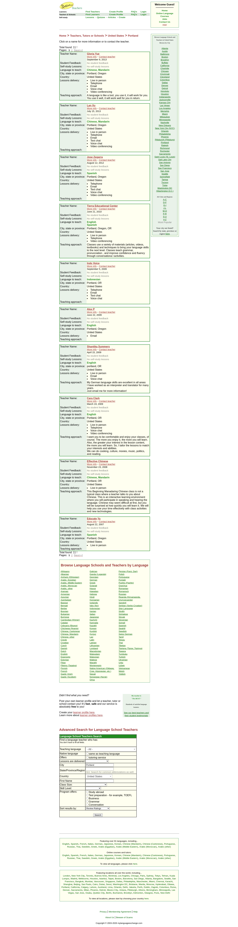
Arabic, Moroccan (69, 585)
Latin (92, 640)
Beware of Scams (124, 917)
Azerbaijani (66, 600)
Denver (164, 85)
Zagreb (154, 887)
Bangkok (79, 881)
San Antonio (165, 162)
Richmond (165, 148)
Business (92, 798)
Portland (133, 35)
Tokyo (157, 876)
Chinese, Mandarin (69, 634)
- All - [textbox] (90, 749)
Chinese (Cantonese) (153, 844)
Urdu (121, 662)
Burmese (65, 617)
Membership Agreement (120, 912)
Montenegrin (95, 665)
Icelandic (94, 603)
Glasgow (148, 893)
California (164, 65)
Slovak (122, 617)
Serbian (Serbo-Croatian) (130, 605)
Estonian (65, 660)
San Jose (164, 171)
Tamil (121, 637)
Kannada (94, 623)
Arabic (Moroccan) (148, 847)
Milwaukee (165, 117)
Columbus (165, 80)
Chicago (165, 71)
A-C (165, 199)
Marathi (93, 662)
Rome (173, 887)
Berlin (108, 893)
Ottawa (170, 884)
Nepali (93, 674)
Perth (139, 887)
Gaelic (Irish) (67, 674)
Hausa (93, 588)
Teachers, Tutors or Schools (87, 35)
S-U (165, 216)
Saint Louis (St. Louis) (164, 157)
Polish (121, 574)
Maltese (93, 660)
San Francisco (165, 168)
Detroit (165, 88)
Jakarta (132, 887)
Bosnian (64, 611)
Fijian (63, 662)
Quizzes (101, 17)
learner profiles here (91, 715)
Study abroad (95, 792)
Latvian (93, 643)
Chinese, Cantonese (70, 631)
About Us (109, 917)
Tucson (164, 182)
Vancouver (99, 881)
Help (135, 912)
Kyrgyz (93, 634)
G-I (164, 205)
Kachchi (93, 620)
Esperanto (65, 657)
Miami (165, 114)
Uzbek (122, 665)
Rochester (165, 151)
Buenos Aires (101, 876)
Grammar (93, 801)
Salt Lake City (164, 159)
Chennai (160, 881)
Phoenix (165, 137)
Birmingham (152, 890)
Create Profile (116, 11)
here (167, 234)
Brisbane (133, 884)
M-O (165, 211)
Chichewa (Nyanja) (70, 628)
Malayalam (95, 654)
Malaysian (94, 657)
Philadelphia (165, 134)
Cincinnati (165, 74)
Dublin (147, 887)
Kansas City (164, 102)
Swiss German (125, 634)
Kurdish (93, 631)
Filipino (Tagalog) (69, 665)
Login (143, 11)
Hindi (92, 597)
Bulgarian (65, 614)
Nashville (164, 122)
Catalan (64, 623)
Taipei (111, 878)
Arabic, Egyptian (68, 580)
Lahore (93, 887)
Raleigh (164, 145)
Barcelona (127, 878)
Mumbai (88, 881)
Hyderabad (161, 884)
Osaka (88, 893)
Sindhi (121, 611)
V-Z (164, 219)
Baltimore (164, 54)
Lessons (90, 17)
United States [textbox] (94, 776)
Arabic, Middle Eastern (71, 583)
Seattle (165, 174)
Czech (64, 645)
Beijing (77, 884)
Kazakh (93, 625)
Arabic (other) (164, 847)
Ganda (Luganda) (98, 574)
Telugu (122, 640)
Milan (86, 890)
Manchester (142, 881)
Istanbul (103, 878)
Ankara (122, 890)
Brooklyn (165, 60)
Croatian (65, 643)
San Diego (165, 165)
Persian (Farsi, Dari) (128, 571)
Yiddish (122, 674)
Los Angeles (165, 108)
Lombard (94, 648)
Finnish (64, 668)
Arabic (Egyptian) (106, 847)
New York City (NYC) (165, 128)
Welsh (121, 671)
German (93, 580)
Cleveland (165, 77)
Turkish (122, 657)
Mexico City (112, 890)
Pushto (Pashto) (126, 583)
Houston (165, 94)
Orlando (165, 131)
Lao (91, 637)
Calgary (84, 887)
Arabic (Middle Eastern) (127, 847)
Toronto (89, 876)
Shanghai (67, 884)
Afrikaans (65, 571)
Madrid (74, 878)
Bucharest (117, 893)
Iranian (93, 611)
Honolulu (165, 91)
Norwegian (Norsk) (98, 677)
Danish (64, 648)
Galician (93, 571)
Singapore (110, 881)
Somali (122, 623)
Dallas (165, 82)
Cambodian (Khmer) (70, 620)
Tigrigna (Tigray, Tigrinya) (130, 648)
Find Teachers (93, 11)
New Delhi (165, 893)
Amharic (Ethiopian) (70, 577)
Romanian (123, 588)
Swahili (122, 628)
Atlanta (165, 48)
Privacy (103, 912)
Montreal (112, 876)
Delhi (125, 887)
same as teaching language (103, 753)
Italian (92, 614)
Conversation (95, 804)
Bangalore (158, 878)
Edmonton (138, 893)
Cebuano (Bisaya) (69, 625)
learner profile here (84, 712)
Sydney (149, 876)
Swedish (123, 631)
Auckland (102, 887)
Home (165, 10)
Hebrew (93, 594)
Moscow (150, 884)
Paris (142, 876)
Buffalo (165, 62)
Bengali (64, 605)
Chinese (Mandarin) (132, 844)
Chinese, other (68, 637)
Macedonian (95, 651)
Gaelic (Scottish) (68, 677)
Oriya (92, 680)
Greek (92, 583)
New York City (78, 876)
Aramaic (64, 591)
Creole (64, 640)
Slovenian (123, 620)
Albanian (65, 574)
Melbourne (83, 878)
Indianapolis (164, 97)
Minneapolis (164, 120)
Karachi (169, 881)
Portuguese (124, 577)
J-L (164, 208)
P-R (165, 214)
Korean (93, 628)
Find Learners (93, 14)
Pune (156, 893)
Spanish (122, 625)
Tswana (122, 651)
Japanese (94, 617)
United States (116, 35)
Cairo (95, 884)
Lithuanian (94, 645)
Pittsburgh (132, 890)
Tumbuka (123, 654)
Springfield (165, 177)
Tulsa (164, 185)
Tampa (165, 179)
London (66, 876)
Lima (110, 887)
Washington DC (120, 884)
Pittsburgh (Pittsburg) (165, 139)
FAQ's (134, 11)
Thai (121, 643)
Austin (165, 51)
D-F (164, 202)
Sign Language (126, 608)
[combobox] (111, 749)
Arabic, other (67, 588)
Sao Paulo (86, 884)
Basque (64, 603)
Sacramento (165, 154)
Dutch (63, 651)
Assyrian (65, 597)
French (64, 671)
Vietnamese (124, 668)
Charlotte (164, 68)
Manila (142, 884)
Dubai (102, 884)
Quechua (123, 585)
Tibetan (122, 645)
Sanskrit (122, 603)
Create (122, 17)
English (64, 654)
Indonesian (95, 608)
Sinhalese (123, 614)
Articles (112, 17)
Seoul (108, 884)
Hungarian (94, 600)
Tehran (165, 876)
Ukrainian (123, 660)
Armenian (65, 594)
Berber (64, 608)
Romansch (124, 591)
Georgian (94, 577)
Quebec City (98, 893)
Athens (141, 890)
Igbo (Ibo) (94, 605)
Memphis (164, 111)
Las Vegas (165, 105)
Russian (122, 594)
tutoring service (96, 757)
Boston (165, 57)
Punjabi (122, 580)
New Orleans (165, 125)
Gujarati (93, 585)
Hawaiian (94, 591)
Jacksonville (165, 100)
